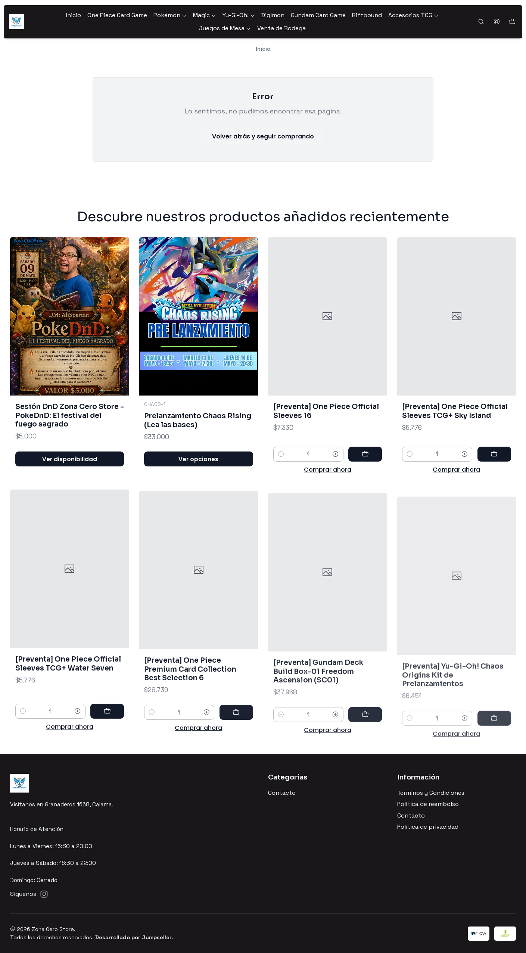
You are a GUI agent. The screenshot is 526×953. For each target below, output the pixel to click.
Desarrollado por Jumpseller (133, 937)
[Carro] (512, 22)
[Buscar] (481, 22)
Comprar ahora (327, 501)
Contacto (282, 793)
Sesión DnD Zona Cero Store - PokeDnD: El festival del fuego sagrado (69, 429)
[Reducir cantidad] (281, 486)
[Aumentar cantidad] (335, 486)
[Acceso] (496, 22)
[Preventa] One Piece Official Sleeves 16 (326, 443)
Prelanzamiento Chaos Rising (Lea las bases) (197, 442)
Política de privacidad (427, 827)
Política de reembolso (428, 804)
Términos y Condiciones (430, 793)
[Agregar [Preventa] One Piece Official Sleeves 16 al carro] (365, 486)
